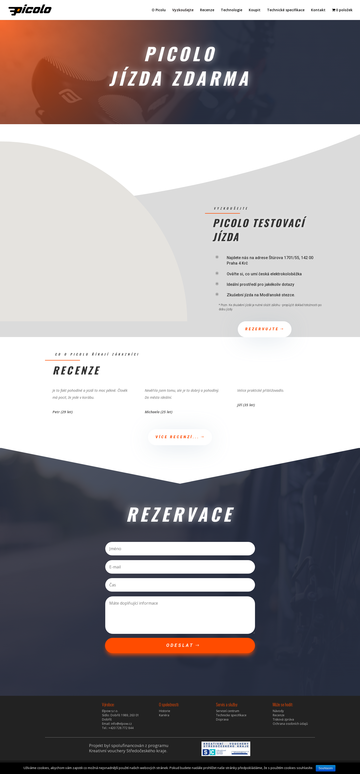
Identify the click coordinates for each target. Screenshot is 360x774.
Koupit (254, 10)
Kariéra (164, 715)
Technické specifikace (285, 10)
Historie (164, 711)
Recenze (207, 10)
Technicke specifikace (231, 715)
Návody (278, 711)
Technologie (231, 10)
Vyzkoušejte (183, 10)
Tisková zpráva (283, 719)
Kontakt (318, 10)
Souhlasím (325, 768)
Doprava (222, 719)
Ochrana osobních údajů (290, 724)
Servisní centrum (227, 711)
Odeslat (180, 645)
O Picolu (159, 10)
